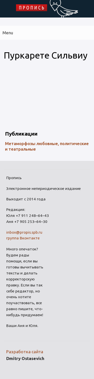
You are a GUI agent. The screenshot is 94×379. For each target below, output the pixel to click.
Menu (8, 32)
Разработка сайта (24, 351)
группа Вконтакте (23, 238)
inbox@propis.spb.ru (24, 232)
